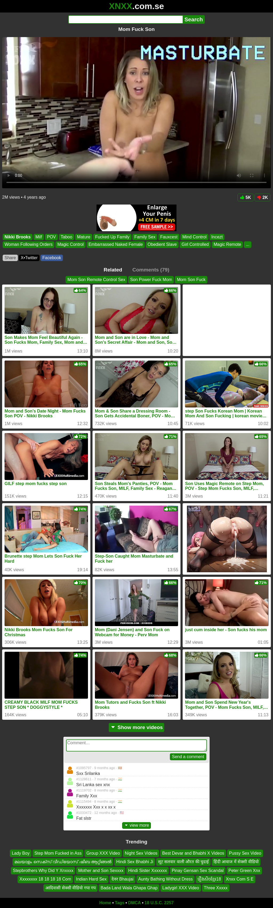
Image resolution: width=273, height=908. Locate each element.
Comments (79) (151, 270)
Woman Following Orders (29, 244)
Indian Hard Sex (91, 879)
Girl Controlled (195, 244)
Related (113, 270)
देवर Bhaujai (122, 879)
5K (245, 197)
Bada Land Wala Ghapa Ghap (129, 888)
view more (136, 825)
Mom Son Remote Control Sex (96, 279)
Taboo (67, 237)
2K (262, 197)
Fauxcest (169, 237)
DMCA (134, 903)
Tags (120, 903)
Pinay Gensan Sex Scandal (198, 870)
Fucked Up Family (112, 237)
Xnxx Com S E (240, 879)
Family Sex (144, 237)
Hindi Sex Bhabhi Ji (134, 862)
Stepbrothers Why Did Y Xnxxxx (43, 870)
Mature (83, 237)
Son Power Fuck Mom (151, 279)
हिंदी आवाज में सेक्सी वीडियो (236, 862)
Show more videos (136, 727)
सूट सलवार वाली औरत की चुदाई (183, 862)
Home (105, 903)
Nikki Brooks (18, 237)
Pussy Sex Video (245, 853)
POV (51, 237)
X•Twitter (29, 257)
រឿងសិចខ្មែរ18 (209, 879)
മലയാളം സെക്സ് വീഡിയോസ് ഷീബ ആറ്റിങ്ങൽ (62, 862)
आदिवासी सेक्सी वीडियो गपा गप (70, 888)
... (247, 244)
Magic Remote (227, 244)
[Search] (125, 19)
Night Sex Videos (141, 853)
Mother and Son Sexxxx (100, 870)
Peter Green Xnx (244, 870)
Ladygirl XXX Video (180, 888)
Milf (38, 237)
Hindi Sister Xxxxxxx (147, 870)
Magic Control (70, 244)
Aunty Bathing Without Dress (165, 879)
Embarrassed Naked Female (116, 244)
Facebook (51, 257)
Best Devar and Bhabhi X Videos (193, 853)
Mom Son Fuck (191, 279)
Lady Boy (21, 853)
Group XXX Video (103, 853)
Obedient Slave (162, 244)
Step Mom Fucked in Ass (58, 853)
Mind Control (194, 237)
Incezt (217, 237)
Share (10, 257)
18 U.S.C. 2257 (159, 903)
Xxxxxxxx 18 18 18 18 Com (45, 879)
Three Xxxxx (216, 888)
